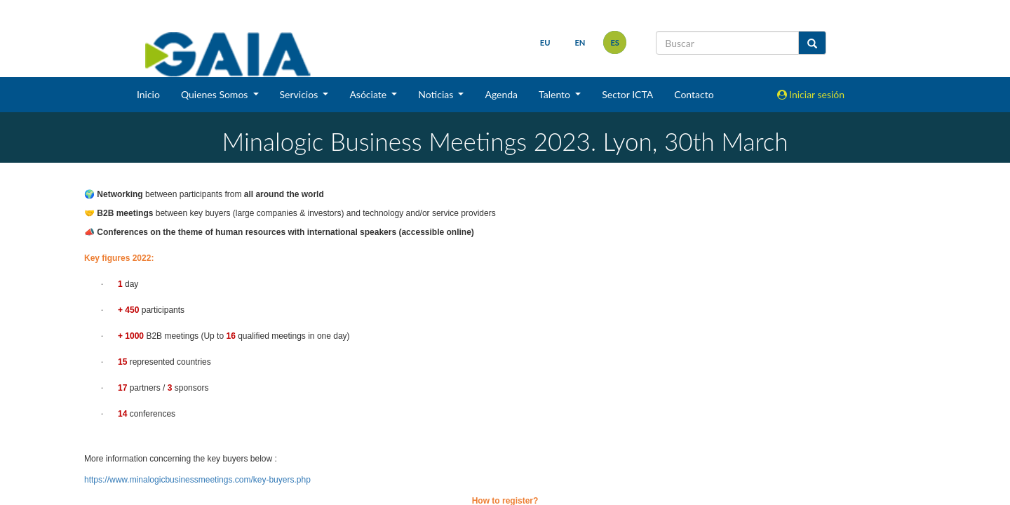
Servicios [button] (300, 94)
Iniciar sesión (811, 94)
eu (545, 42)
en (579, 42)
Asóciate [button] (369, 94)
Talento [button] (556, 94)
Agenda (501, 94)
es (614, 42)
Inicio (148, 94)
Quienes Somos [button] (215, 94)
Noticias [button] (437, 94)
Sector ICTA (627, 94)
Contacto (693, 94)
